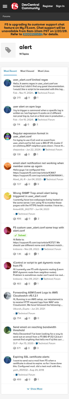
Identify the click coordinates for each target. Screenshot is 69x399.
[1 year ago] (25, 93)
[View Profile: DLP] (7, 330)
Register (48, 6)
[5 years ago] (37, 308)
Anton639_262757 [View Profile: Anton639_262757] (23, 209)
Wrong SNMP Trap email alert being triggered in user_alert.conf (35, 195)
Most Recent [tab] (10, 71)
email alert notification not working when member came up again (38, 165)
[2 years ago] (32, 149)
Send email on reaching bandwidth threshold (34, 329)
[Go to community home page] (25, 6)
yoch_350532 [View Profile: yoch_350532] (20, 370)
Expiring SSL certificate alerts (31, 356)
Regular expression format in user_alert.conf (30, 135)
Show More (34, 389)
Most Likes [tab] (43, 71)
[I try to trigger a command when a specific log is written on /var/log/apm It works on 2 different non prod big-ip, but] (39, 113)
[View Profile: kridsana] (7, 230)
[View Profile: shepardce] (7, 136)
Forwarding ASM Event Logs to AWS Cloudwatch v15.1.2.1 (35, 294)
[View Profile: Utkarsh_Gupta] (7, 295)
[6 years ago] (25, 343)
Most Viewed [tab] (27, 71)
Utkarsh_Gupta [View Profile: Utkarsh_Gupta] (21, 308)
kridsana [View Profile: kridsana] (17, 249)
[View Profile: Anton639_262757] (7, 196)
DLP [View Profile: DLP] (15, 343)
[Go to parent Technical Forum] (44, 93)
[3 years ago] (33, 179)
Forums (6, 16)
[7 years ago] (36, 370)
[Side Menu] (5, 6)
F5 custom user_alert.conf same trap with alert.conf (38, 229)
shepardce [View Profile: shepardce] (18, 149)
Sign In (60, 6)
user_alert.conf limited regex (30, 79)
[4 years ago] (30, 279)
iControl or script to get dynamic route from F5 (36, 264)
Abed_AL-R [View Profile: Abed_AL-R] (19, 179)
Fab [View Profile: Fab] (15, 93)
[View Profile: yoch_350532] (7, 360)
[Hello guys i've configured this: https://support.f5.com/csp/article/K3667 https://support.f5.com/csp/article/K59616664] (39, 173)
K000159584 (33, 34)
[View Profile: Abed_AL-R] (7, 166)
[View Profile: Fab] (7, 82)
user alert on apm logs (27, 106)
